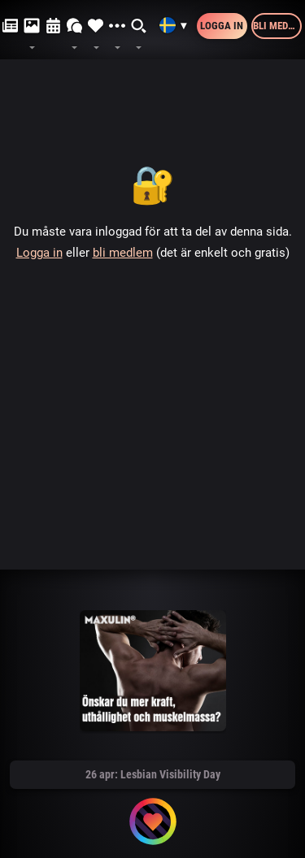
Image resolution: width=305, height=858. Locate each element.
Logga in (221, 26)
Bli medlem (277, 26)
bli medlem (123, 252)
